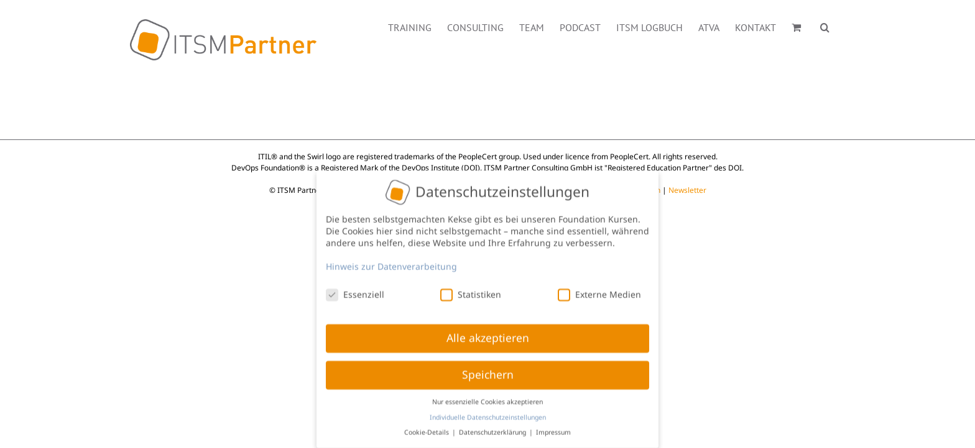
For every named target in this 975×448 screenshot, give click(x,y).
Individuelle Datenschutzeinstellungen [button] (488, 413)
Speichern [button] (488, 370)
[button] (840, 26)
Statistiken (470, 291)
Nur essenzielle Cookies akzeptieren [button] (487, 398)
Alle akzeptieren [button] (487, 334)
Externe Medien (599, 291)
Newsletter (687, 190)
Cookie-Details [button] (427, 428)
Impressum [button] (553, 428)
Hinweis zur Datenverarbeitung (391, 263)
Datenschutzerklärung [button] (493, 428)
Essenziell (355, 291)
